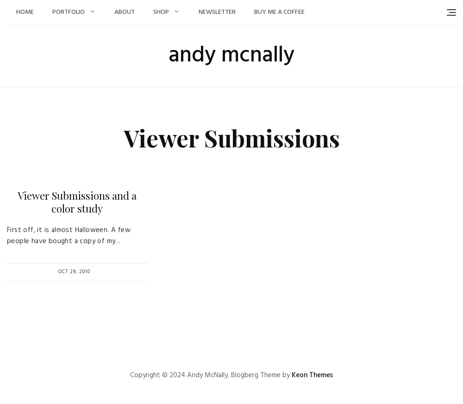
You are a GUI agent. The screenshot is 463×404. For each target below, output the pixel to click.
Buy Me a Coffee (279, 12)
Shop (161, 12)
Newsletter (217, 12)
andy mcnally (231, 55)
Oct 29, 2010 (74, 272)
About (124, 12)
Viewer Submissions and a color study (77, 202)
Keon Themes (312, 375)
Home (25, 12)
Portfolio (68, 12)
